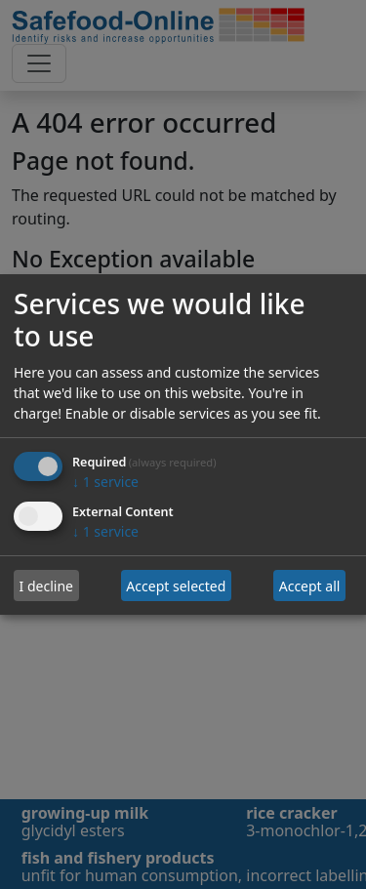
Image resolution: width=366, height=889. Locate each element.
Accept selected (175, 586)
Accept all (310, 586)
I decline (46, 586)
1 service (105, 482)
